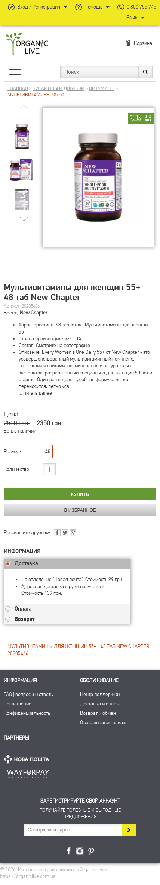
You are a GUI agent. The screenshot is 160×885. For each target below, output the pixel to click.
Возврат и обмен (98, 713)
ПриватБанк (28, 772)
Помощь (93, 7)
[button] (24, 218)
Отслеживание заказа (104, 722)
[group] (22, 131)
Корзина (143, 43)
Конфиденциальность (27, 713)
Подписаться (129, 830)
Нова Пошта (28, 759)
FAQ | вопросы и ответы (29, 694)
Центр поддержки (100, 694)
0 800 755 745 (141, 7)
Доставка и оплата (100, 704)
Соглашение (17, 704)
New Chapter (33, 313)
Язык (132, 17)
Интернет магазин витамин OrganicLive (27, 44)
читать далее (38, 393)
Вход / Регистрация (38, 7)
